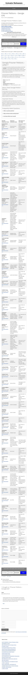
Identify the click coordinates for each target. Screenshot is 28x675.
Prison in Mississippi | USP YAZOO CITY (9, 664)
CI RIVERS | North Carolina (6, 667)
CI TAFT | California (5, 663)
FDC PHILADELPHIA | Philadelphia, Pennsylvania (10, 656)
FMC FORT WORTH (5, 660)
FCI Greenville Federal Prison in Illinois (9, 647)
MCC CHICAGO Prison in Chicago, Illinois (9, 644)
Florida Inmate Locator (6, 653)
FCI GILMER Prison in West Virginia (8, 651)
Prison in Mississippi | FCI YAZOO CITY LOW (10, 661)
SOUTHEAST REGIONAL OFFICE (7, 27)
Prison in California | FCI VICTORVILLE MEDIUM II (11, 581)
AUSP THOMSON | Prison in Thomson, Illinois (10, 642)
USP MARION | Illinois (6, 643)
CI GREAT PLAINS (5, 668)
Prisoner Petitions (6, 579)
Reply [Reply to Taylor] (3, 603)
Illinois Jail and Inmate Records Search (9, 650)
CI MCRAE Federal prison (5, 28)
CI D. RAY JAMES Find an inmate (7, 31)
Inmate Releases (14, 3)
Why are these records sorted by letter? (11, 113)
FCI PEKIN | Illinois (5, 646)
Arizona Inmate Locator (6, 654)
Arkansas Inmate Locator (6, 657)
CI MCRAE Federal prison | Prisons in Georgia (10, 665)
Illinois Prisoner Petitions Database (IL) (9, 649)
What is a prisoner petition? (9, 110)
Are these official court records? (10, 116)
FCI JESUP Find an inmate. (6, 30)
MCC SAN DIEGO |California (8, 580)
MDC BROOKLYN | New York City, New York (9, 658)
